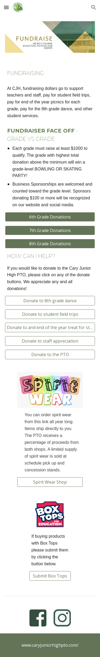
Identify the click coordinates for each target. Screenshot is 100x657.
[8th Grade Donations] (50, 243)
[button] (6, 7)
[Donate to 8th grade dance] (50, 301)
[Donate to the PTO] (50, 354)
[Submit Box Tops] (50, 576)
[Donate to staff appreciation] (50, 341)
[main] (50, 73)
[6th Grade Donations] (50, 217)
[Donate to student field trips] (50, 314)
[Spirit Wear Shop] (50, 482)
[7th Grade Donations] (50, 230)
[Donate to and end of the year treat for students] (50, 327)
